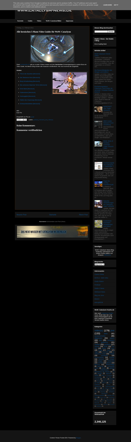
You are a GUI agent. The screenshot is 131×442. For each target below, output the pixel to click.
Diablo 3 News (99, 288)
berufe (100, 373)
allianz (104, 348)
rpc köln (97, 382)
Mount (108, 384)
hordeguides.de (25, 64)
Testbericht (98, 386)
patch (112, 338)
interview (97, 379)
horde (106, 346)
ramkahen (111, 392)
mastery (104, 379)
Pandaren (97, 401)
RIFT (103, 401)
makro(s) (105, 404)
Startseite (20, 21)
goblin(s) (104, 342)
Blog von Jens (99, 295)
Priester (111, 357)
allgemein (98, 338)
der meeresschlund (100, 390)
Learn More (107, 5)
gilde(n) (111, 368)
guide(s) (35, 120)
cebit (98, 388)
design (99, 381)
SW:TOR (108, 377)
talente (104, 382)
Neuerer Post (21, 215)
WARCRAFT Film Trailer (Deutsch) (107, 108)
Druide (100, 350)
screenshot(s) (100, 336)
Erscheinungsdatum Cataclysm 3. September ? (108, 164)
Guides (30, 21)
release (97, 346)
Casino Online (99, 274)
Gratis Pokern (99, 281)
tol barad (112, 404)
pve (46, 120)
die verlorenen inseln (104, 353)
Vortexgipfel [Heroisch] (27, 96)
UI (113, 372)
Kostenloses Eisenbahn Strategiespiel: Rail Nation (108, 223)
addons (109, 402)
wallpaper (98, 406)
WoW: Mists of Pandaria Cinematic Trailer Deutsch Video (108, 144)
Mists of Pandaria (107, 375)
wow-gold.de (99, 302)
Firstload (97, 285)
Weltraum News (100, 292)
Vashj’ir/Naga (110, 364)
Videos (39, 21)
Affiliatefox (107, 255)
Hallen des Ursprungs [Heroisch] (31, 100)
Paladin (111, 354)
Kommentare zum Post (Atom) (56, 221)
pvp (100, 340)
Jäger (96, 352)
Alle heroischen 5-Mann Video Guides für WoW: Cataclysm (44, 32)
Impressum (69, 21)
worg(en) (110, 340)
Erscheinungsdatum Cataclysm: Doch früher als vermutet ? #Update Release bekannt (104, 89)
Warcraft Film (99, 402)
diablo (104, 368)
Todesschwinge (109, 386)
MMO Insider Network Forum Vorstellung (108, 123)
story (112, 348)
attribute (112, 379)
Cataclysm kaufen (107, 313)
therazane (105, 393)
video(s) (50, 120)
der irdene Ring (107, 388)
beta (106, 334)
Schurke (100, 363)
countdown (104, 355)
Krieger (112, 359)
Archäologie (98, 377)
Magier (100, 361)
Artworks (97, 384)
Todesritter (105, 352)
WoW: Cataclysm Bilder (53, 21)
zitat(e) (97, 344)
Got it (116, 5)
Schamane (110, 361)
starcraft (108, 373)
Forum (98, 399)
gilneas (109, 363)
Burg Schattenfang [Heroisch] (30, 81)
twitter (97, 375)
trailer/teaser (104, 370)
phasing (102, 392)
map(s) (108, 350)
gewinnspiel (98, 404)
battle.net (100, 366)
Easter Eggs (103, 397)
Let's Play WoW (107, 399)
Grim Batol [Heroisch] (27, 89)
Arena (110, 382)
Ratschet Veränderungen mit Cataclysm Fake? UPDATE (108, 203)
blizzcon (97, 364)
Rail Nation (110, 401)
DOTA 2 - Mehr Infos (101, 278)
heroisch (41, 120)
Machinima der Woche (102, 372)
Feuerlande (111, 397)
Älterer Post (83, 215)
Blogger (78, 438)
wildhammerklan (99, 395)
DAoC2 (97, 299)
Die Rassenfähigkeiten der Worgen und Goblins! (103, 71)
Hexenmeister (99, 357)
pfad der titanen (107, 381)
